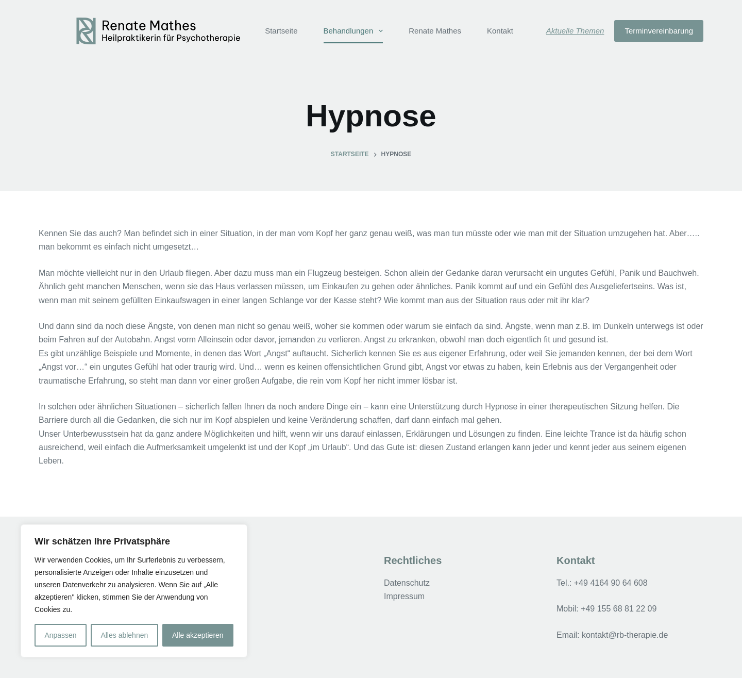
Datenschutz (407, 582)
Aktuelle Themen (575, 30)
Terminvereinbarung (659, 30)
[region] (134, 590)
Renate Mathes (435, 30)
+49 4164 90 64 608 (611, 582)
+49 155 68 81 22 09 (618, 608)
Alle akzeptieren (198, 635)
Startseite (281, 30)
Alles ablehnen (124, 635)
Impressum (404, 596)
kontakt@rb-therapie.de (625, 635)
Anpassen (60, 635)
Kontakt (500, 30)
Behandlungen (355, 31)
